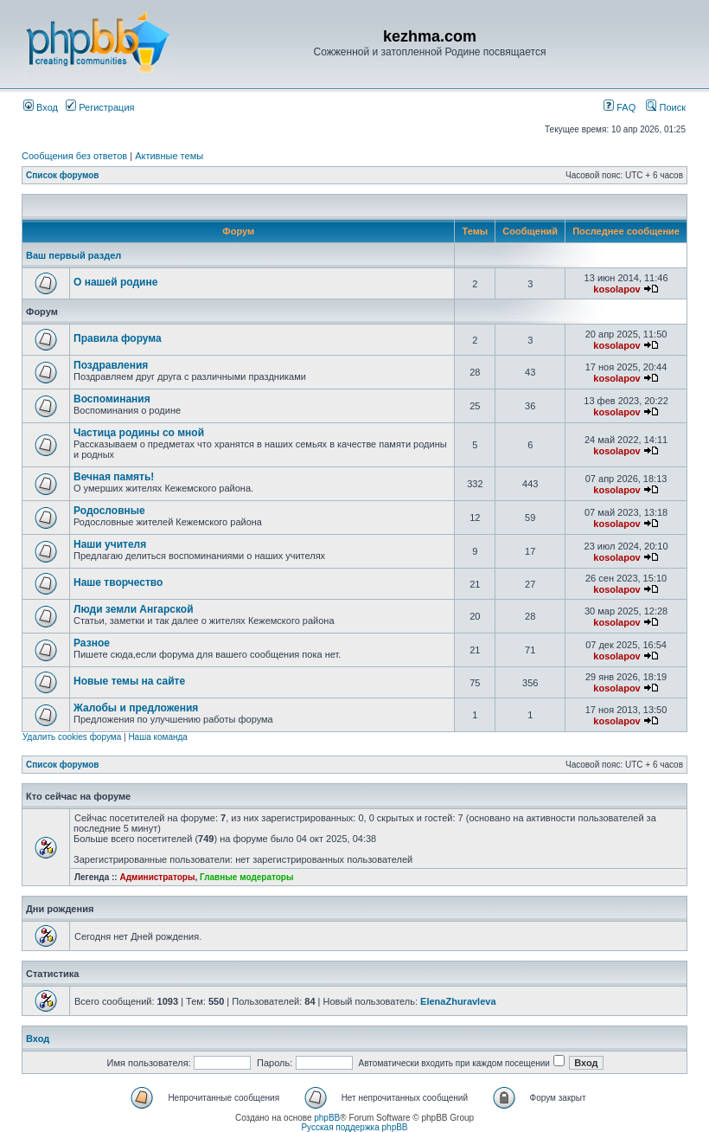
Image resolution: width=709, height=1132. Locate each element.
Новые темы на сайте (129, 681)
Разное (91, 643)
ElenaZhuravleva (457, 1001)
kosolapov (616, 289)
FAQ (620, 107)
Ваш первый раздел (73, 255)
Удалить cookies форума (71, 737)
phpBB (327, 1117)
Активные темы (169, 156)
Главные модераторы (247, 877)
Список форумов (62, 175)
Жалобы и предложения (135, 708)
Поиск (666, 107)
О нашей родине (115, 282)
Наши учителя (109, 544)
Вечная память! (113, 477)
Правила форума (117, 338)
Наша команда (158, 737)
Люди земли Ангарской (133, 609)
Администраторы (157, 877)
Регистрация (100, 107)
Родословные (109, 511)
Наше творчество (118, 582)
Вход (40, 107)
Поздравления (110, 365)
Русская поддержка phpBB (354, 1127)
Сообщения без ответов (74, 156)
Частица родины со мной (138, 433)
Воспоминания (111, 399)
